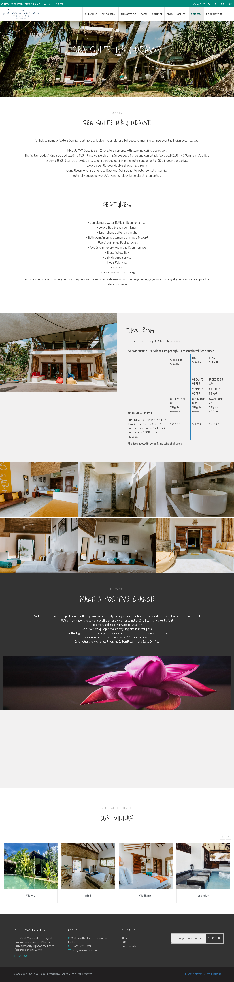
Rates (144, 14)
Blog (170, 14)
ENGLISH (196, 3)
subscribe (215, 938)
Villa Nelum (203, 895)
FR (204, 3)
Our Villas (91, 14)
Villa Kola (30, 895)
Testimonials (129, 946)
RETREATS (196, 14)
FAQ (124, 942)
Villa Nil (88, 895)
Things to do (128, 14)
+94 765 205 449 (54, 3)
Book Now (212, 14)
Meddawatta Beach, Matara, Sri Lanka (87, 940)
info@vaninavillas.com (85, 950)
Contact (157, 14)
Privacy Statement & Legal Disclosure (203, 973)
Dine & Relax (109, 14)
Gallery (181, 14)
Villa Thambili (145, 895)
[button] (222, 837)
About (125, 938)
